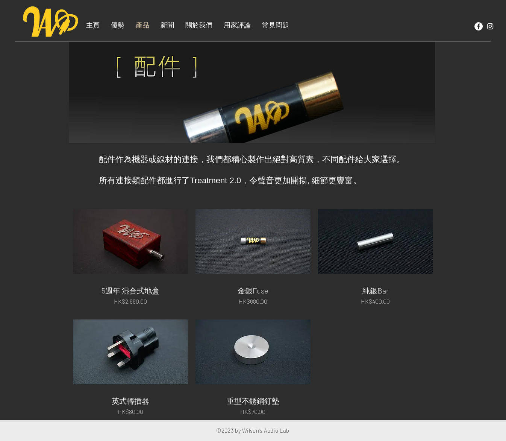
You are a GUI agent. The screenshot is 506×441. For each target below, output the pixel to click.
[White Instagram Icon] (490, 26)
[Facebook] (478, 26)
